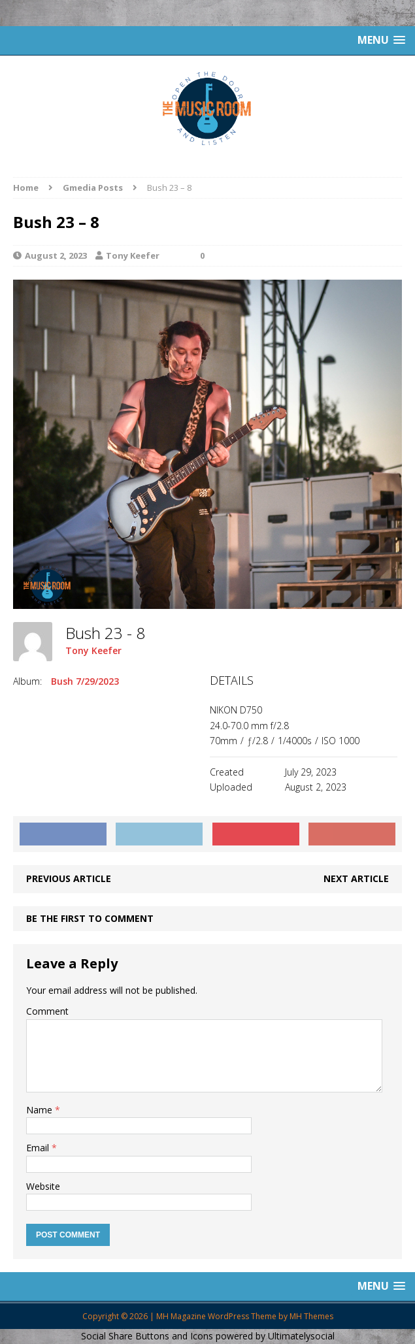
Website (43, 1186)
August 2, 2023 (56, 255)
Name (40, 1110)
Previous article (68, 878)
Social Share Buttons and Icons (147, 1336)
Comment (47, 1011)
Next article (356, 878)
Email (39, 1147)
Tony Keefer (132, 255)
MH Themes (311, 1316)
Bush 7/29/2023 (85, 681)
